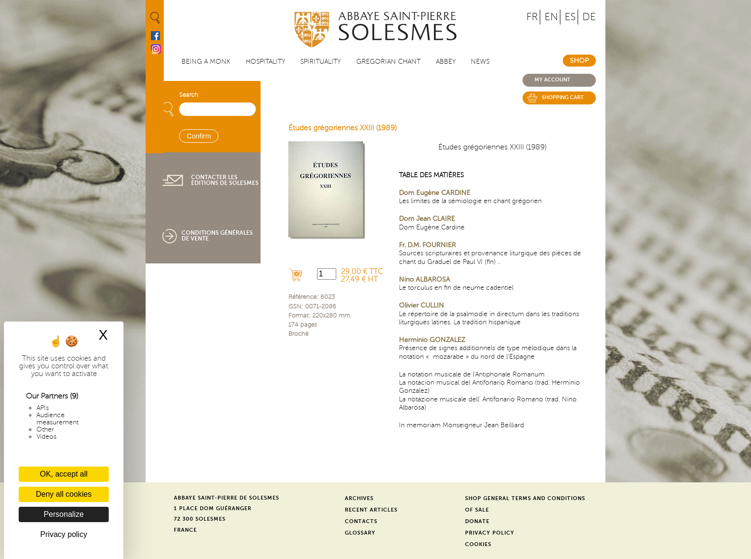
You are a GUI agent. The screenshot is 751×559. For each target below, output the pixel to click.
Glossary (360, 533)
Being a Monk (206, 61)
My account (552, 80)
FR (532, 17)
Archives (359, 498)
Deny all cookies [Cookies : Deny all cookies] (64, 494)
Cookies (478, 544)
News (480, 61)
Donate (477, 521)
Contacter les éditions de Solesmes (225, 180)
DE (589, 17)
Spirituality (320, 61)
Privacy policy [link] (63, 534)
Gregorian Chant (388, 61)
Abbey (446, 61)
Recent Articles (371, 510)
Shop (579, 60)
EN (551, 17)
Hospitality (265, 61)
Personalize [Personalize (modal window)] (64, 514)
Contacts (361, 521)
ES (570, 17)
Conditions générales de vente (217, 235)
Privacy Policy (489, 533)
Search (188, 94)
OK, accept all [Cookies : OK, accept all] (64, 474)
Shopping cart (563, 97)
